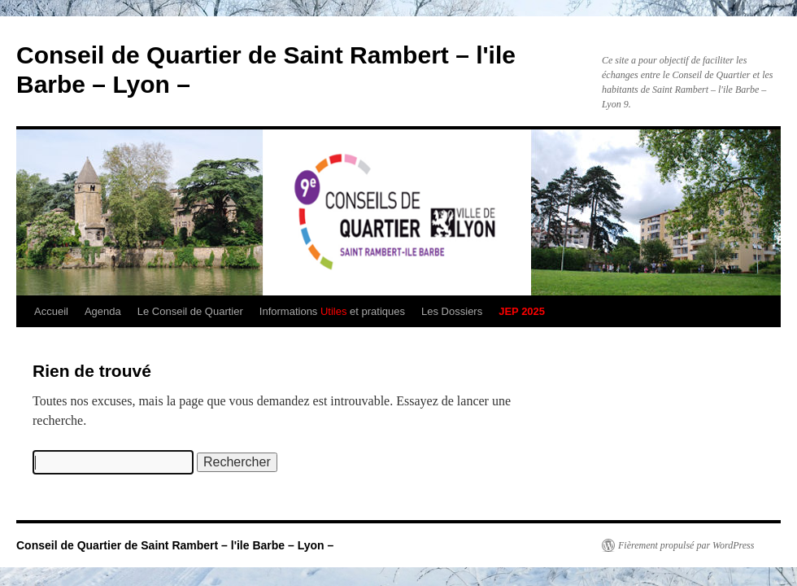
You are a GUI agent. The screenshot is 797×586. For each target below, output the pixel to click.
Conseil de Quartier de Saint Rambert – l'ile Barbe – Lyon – (174, 545)
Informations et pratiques (332, 311)
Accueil (51, 311)
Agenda (103, 311)
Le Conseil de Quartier (190, 311)
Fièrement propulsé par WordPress (686, 545)
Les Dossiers (451, 311)
